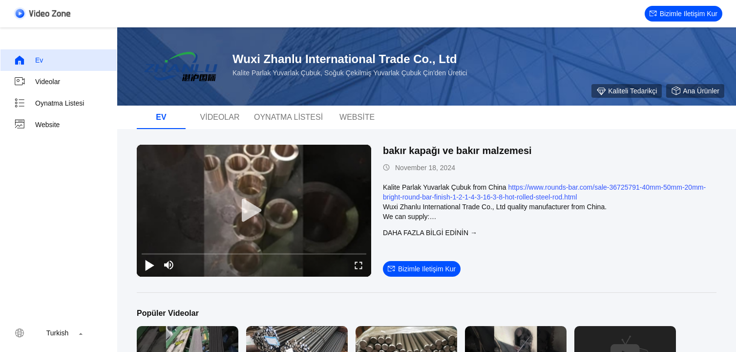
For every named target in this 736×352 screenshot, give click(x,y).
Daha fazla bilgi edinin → (430, 233)
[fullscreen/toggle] (358, 265)
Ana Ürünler (695, 91)
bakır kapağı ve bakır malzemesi (457, 150)
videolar (37, 82)
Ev (28, 60)
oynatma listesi (49, 103)
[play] (254, 210)
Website (37, 125)
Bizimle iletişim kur (683, 14)
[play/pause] (149, 265)
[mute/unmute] (169, 265)
